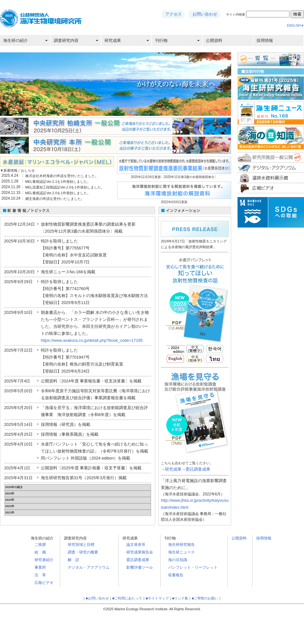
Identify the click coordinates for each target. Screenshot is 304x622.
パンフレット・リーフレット (193, 567)
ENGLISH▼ (295, 25)
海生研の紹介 (15, 40)
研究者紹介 (44, 560)
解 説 (73, 560)
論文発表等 (135, 544)
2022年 (9, 506)
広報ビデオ (44, 582)
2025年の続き (14, 487)
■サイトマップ (157, 598)
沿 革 (40, 575)
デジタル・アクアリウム (89, 567)
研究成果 (112, 40)
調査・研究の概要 (83, 552)
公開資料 (214, 40)
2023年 (9, 499)
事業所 (40, 567)
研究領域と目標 (81, 544)
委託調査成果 (137, 560)
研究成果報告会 (139, 552)
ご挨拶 (40, 544)
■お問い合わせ (97, 598)
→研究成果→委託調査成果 (185, 469)
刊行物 (161, 40)
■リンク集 (180, 598)
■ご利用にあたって (127, 598)
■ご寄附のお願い (205, 598)
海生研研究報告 (181, 544)
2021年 (9, 512)
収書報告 (175, 575)
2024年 (9, 493)
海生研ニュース (181, 552)
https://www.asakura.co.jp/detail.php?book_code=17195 (92, 340)
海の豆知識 (177, 560)
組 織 (40, 552)
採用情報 (264, 40)
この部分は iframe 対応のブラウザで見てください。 (57, 185)
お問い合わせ (205, 14)
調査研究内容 (66, 40)
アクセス (173, 14)
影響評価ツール (139, 567)
